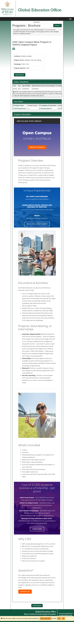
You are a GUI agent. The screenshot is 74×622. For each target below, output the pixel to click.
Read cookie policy (45, 618)
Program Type (18, 105)
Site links (37, 22)
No (63, 618)
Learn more (37, 529)
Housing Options (46, 108)
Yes (59, 618)
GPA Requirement (20, 108)
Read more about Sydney (36, 224)
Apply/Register (19, 75)
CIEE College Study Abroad (29, 121)
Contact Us (25, 591)
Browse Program (37, 147)
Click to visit (25, 64)
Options (57, 25)
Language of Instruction (48, 105)
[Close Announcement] (60, 29)
